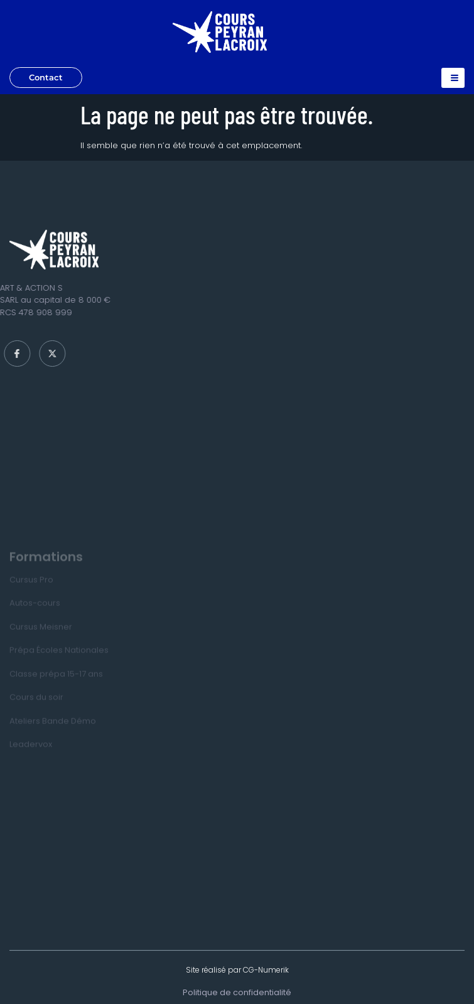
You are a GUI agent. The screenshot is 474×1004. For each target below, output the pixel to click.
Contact (46, 77)
